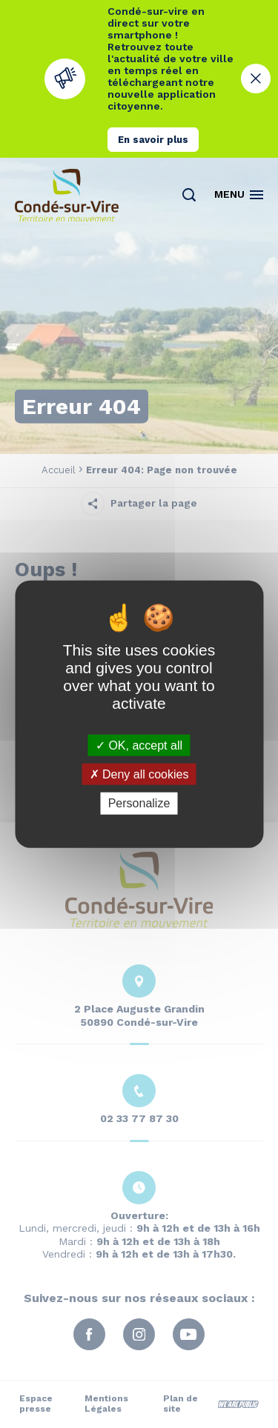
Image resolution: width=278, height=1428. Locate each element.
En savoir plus (153, 139)
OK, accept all (139, 745)
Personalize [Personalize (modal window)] (139, 803)
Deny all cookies (139, 774)
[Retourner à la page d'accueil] (67, 195)
